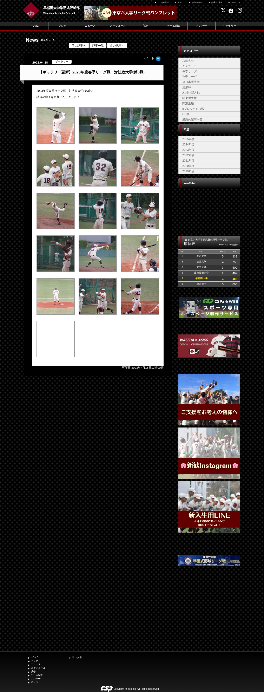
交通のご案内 (216, 2)
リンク (180, 2)
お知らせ (188, 60)
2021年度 (188, 160)
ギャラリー (229, 25)
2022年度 (188, 155)
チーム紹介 (173, 25)
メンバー (201, 25)
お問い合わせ (197, 2)
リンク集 (77, 657)
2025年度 (188, 139)
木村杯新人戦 (191, 92)
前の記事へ (79, 45)
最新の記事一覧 (192, 119)
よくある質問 (163, 2)
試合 (145, 25)
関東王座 (188, 103)
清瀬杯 (186, 87)
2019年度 (188, 171)
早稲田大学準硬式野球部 (61, 8)
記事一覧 (98, 45)
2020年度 (188, 166)
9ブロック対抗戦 (193, 108)
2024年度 (188, 144)
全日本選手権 (191, 82)
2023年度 (188, 149)
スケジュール (118, 25)
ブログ (62, 25)
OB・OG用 (235, 2)
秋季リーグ (189, 76)
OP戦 (185, 114)
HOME (35, 25)
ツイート (148, 58)
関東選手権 (189, 98)
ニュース (90, 25)
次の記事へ (117, 45)
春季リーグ (189, 71)
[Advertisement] (209, 618)
